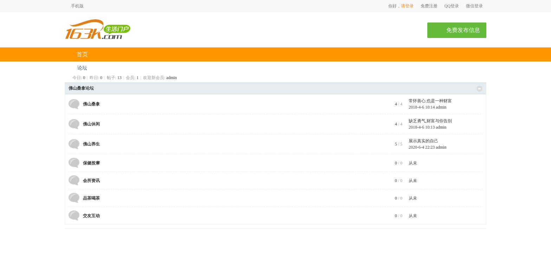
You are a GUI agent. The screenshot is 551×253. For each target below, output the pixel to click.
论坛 (82, 68)
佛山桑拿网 (67, 68)
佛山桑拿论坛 (81, 88)
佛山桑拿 (91, 104)
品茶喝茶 (91, 198)
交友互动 (91, 215)
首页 (82, 54)
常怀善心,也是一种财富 (430, 100)
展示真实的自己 (423, 140)
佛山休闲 (91, 124)
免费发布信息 (463, 30)
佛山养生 (91, 144)
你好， (394, 6)
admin (171, 77)
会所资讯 (91, 180)
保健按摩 (91, 163)
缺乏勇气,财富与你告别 (430, 120)
